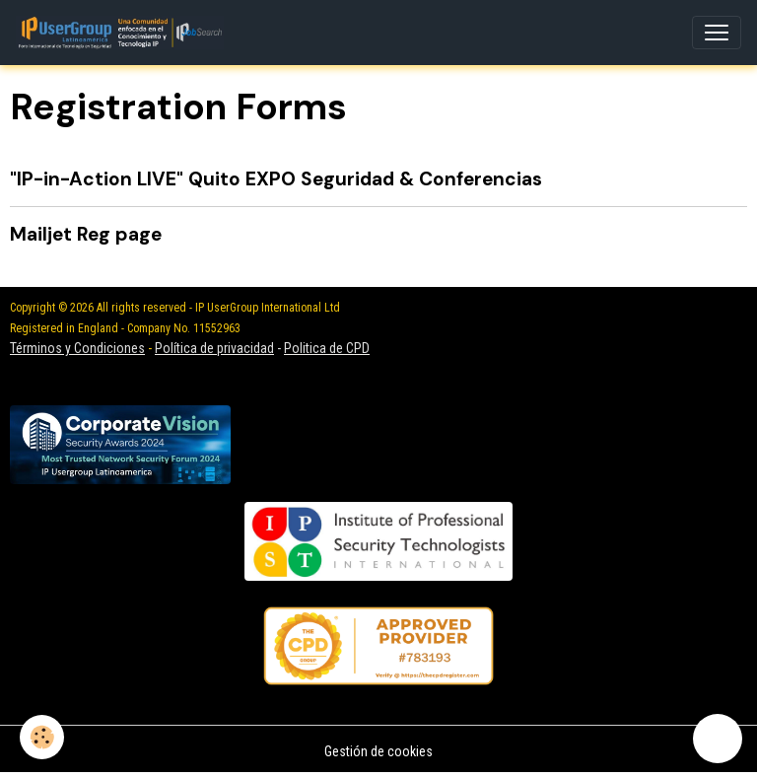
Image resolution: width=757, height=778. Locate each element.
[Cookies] (42, 737)
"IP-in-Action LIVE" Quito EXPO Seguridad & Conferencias (276, 179)
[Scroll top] (717, 738)
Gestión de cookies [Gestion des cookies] (378, 751)
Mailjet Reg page (86, 234)
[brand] (124, 32)
